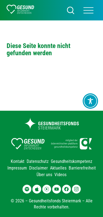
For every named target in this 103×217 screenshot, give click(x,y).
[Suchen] (70, 10)
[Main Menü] (88, 10)
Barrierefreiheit (82, 168)
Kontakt (17, 161)
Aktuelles (58, 168)
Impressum (17, 168)
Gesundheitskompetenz (71, 161)
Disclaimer (38, 168)
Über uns (44, 174)
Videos (60, 174)
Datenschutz (38, 161)
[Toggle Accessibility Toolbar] (90, 101)
